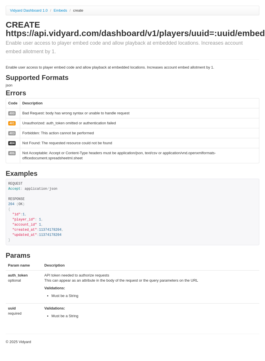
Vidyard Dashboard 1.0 (29, 10)
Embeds (61, 10)
